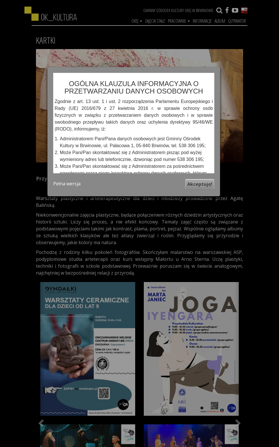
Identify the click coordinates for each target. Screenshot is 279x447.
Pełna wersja (67, 183)
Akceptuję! (199, 184)
